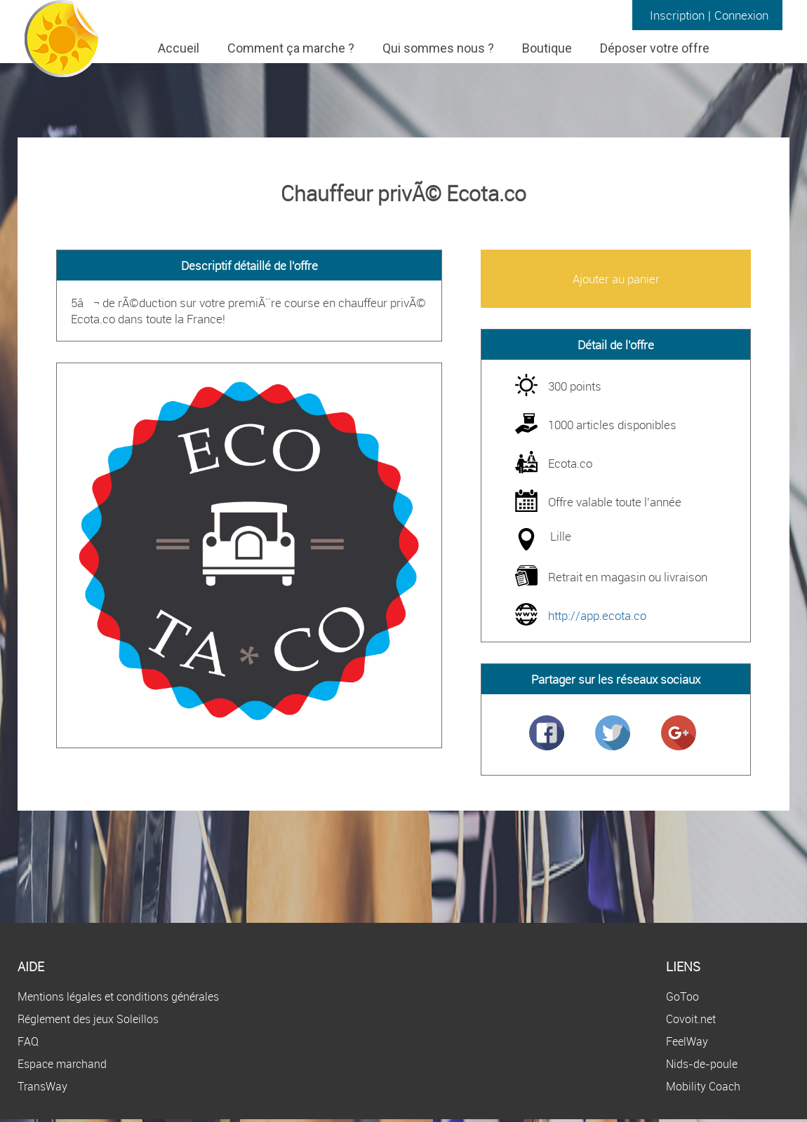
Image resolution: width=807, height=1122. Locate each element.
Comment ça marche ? (290, 48)
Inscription (677, 15)
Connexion (741, 15)
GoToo (682, 996)
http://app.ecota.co (597, 615)
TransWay (42, 1086)
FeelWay (687, 1041)
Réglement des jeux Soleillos (88, 1019)
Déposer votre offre (654, 48)
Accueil (178, 48)
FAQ (28, 1041)
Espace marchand (62, 1064)
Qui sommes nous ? (438, 48)
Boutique (547, 48)
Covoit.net (691, 1019)
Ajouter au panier (616, 279)
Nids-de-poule (702, 1064)
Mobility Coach (703, 1086)
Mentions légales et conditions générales (118, 996)
